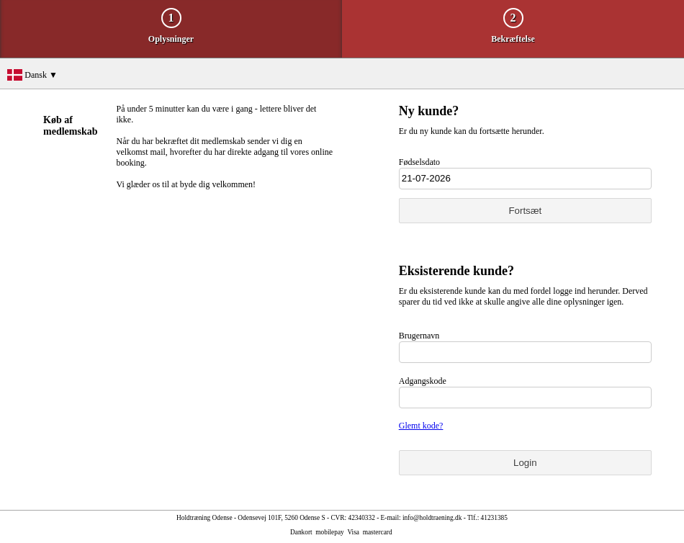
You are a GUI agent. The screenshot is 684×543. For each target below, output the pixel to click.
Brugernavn (419, 336)
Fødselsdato (419, 162)
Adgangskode (422, 381)
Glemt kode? (421, 426)
